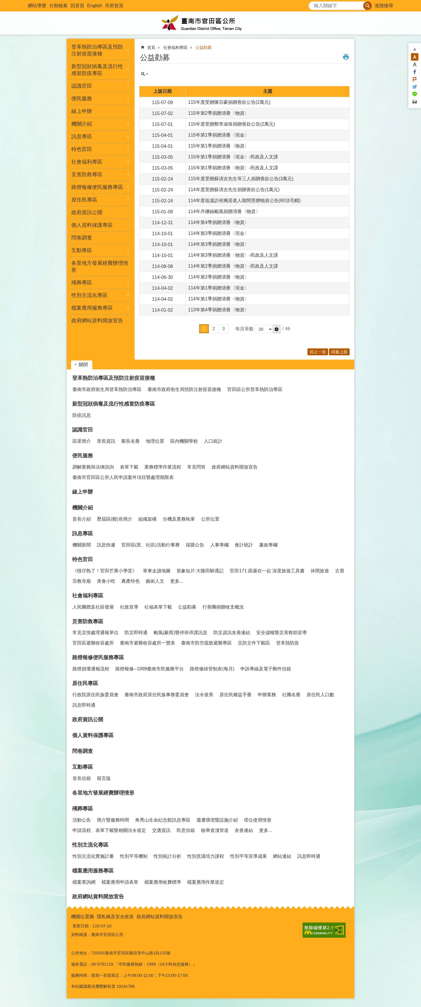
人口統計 (213, 441)
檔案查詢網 (83, 882)
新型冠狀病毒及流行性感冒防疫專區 (113, 404)
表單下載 (129, 467)
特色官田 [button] (81, 149)
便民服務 (82, 456)
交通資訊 (161, 830)
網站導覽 (37, 5)
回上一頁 (318, 352)
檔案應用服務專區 (93, 871)
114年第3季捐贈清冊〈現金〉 (218, 233)
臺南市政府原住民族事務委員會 (157, 694)
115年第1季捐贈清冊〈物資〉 (218, 145)
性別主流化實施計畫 (93, 856)
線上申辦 (81, 111)
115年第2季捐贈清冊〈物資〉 (218, 113)
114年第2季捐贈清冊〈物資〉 (218, 277)
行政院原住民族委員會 (95, 694)
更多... (176, 581)
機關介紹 (82, 508)
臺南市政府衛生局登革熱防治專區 (106, 389)
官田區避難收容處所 (93, 642)
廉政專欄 (268, 544)
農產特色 (130, 581)
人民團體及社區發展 (93, 607)
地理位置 (155, 441)
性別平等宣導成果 (248, 856)
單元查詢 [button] (144, 74)
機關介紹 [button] (81, 124)
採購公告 (195, 544)
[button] (277, 329)
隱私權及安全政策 (115, 916)
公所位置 (210, 519)
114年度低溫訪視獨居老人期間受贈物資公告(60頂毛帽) (244, 200)
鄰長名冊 (130, 441)
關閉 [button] (83, 364)
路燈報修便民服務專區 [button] (97, 187)
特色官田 (82, 559)
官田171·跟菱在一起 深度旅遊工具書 (267, 570)
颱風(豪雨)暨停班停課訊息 (180, 632)
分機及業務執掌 (179, 519)
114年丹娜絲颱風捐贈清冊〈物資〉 (224, 211)
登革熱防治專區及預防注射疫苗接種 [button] (97, 50)
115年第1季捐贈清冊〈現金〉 (218, 135)
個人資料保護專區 (92, 225)
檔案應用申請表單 (120, 882)
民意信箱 (186, 830)
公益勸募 (204, 47)
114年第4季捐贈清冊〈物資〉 (218, 222)
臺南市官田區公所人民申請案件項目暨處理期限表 (123, 477)
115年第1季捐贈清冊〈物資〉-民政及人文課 (233, 167)
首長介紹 (81, 519)
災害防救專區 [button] (86, 174)
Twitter (414, 87)
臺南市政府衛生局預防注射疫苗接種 (184, 389)
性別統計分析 (167, 856)
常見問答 (196, 467)
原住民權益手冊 (235, 694)
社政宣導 (129, 607)
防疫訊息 (81, 415)
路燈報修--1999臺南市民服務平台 (149, 668)
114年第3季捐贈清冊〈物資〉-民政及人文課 (233, 255)
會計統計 (244, 544)
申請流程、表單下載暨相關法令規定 (109, 830)
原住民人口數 (320, 694)
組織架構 (147, 519)
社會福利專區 (175, 47)
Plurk (414, 79)
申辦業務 (267, 694)
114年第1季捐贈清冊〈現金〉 (218, 287)
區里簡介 (81, 441)
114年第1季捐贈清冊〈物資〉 (218, 298)
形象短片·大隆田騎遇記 (200, 570)
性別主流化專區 (90, 845)
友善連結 (244, 830)
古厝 (339, 570)
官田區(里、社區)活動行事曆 (150, 544)
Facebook (414, 72)
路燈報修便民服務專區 (98, 657)
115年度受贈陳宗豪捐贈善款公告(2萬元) (229, 102)
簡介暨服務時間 (113, 820)
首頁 (151, 47)
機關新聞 (81, 544)
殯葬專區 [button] (81, 282)
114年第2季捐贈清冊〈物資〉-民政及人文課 (233, 266)
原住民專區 (85, 683)
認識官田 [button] (81, 86)
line (414, 94)
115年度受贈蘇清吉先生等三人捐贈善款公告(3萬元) (240, 178)
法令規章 (204, 694)
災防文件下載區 (254, 642)
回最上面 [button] (339, 352)
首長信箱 (81, 778)
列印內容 (346, 57)
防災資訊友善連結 (231, 632)
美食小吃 (106, 581)
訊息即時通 (83, 705)
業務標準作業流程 (162, 467)
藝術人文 (155, 581)
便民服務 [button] (81, 98)
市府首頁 (114, 5)
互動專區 (82, 767)
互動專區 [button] (81, 250)
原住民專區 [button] (84, 200)
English (94, 5)
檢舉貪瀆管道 (215, 830)
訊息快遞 (106, 544)
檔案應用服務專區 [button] (92, 308)
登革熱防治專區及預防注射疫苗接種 (113, 378)
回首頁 (77, 5)
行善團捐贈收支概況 (223, 607)
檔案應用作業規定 (205, 882)
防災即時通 (136, 632)
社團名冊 (291, 694)
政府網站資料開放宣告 (97, 320)
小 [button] (414, 49)
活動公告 (81, 820)
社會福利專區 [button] (86, 162)
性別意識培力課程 (205, 856)
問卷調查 (81, 238)
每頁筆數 (244, 328)
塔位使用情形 (257, 820)
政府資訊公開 (86, 212)
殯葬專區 (82, 809)
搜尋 (313, 4)
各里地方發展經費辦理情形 (99, 266)
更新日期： (82, 926)
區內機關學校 (184, 441)
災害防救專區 (87, 621)
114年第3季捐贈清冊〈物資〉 (218, 244)
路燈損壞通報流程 (90, 668)
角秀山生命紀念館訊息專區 (162, 820)
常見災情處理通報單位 (95, 632)
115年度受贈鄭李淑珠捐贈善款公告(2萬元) (231, 124)
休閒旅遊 (320, 570)
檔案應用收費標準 (162, 882)
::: (2, 2)
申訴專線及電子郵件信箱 (265, 668)
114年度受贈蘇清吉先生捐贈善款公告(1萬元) (234, 189)
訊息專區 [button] (81, 136)
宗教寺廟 (81, 581)
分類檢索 (58, 5)
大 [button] (414, 64)
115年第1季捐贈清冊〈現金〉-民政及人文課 (233, 156)
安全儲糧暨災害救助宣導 (281, 632)
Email (414, 102)
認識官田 (82, 430)
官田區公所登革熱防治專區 (254, 389)
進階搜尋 (384, 5)
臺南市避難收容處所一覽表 (147, 642)
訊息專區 (82, 533)
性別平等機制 (134, 856)
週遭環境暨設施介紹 (217, 820)
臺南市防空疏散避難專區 (206, 642)
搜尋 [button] (367, 5)
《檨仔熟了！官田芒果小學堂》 (104, 570)
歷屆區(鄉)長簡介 (114, 519)
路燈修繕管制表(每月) (212, 668)
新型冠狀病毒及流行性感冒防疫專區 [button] (97, 70)
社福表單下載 (158, 607)
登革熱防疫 (287, 642)
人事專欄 (219, 544)
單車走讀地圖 (157, 570)
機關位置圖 (82, 916)
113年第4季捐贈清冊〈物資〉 (218, 309)
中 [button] (414, 57)
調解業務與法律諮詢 (93, 467)
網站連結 (282, 856)
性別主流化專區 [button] (89, 295)
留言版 (104, 778)
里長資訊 (106, 441)
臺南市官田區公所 (210, 22)
